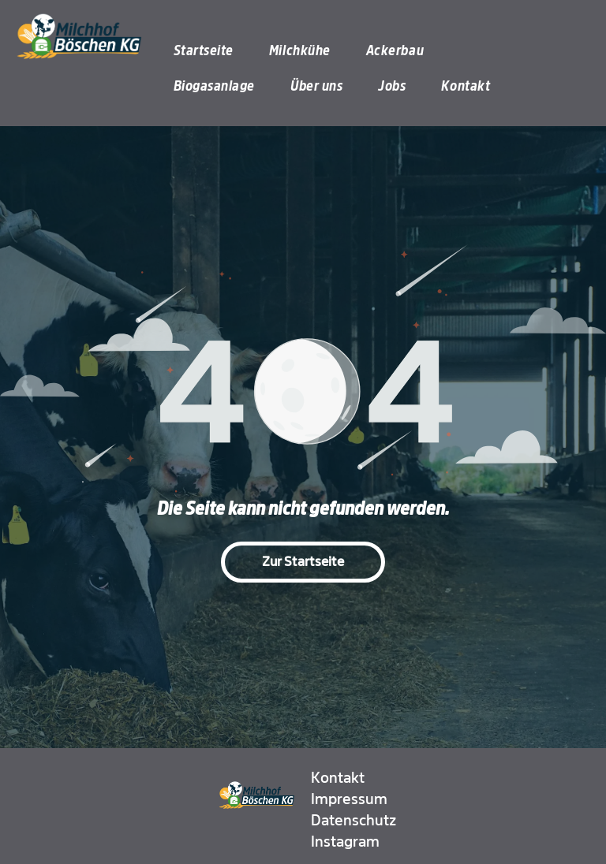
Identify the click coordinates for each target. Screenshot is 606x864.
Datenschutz (353, 821)
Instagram (345, 842)
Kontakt (338, 778)
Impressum (349, 799)
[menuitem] (209, 51)
